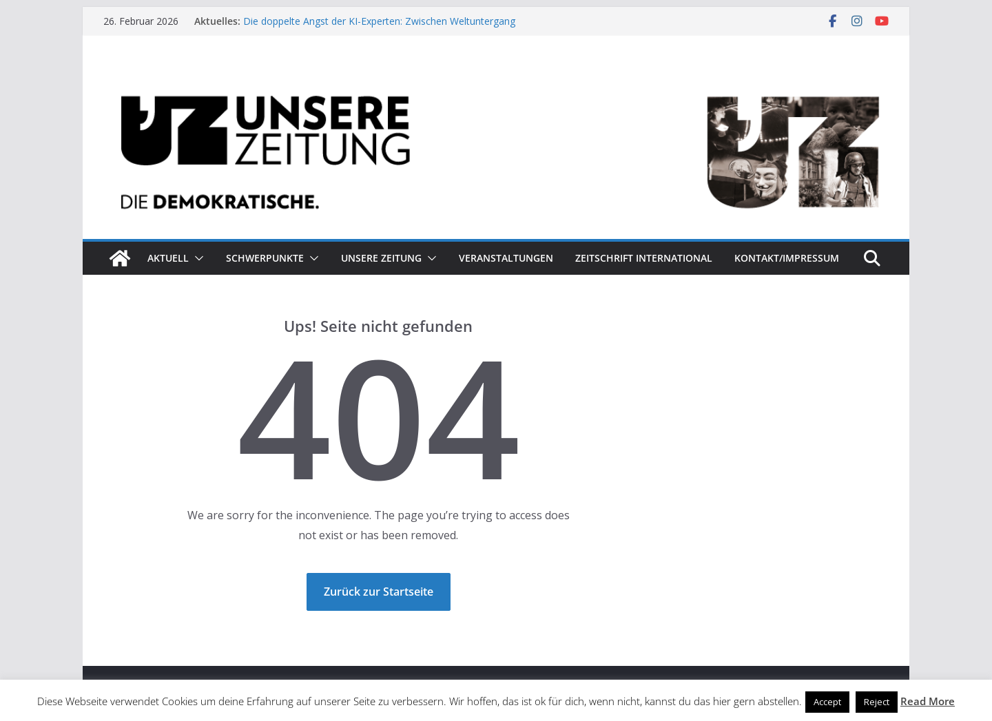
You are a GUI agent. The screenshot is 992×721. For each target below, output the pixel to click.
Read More (927, 701)
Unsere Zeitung (381, 257)
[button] (196, 258)
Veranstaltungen (506, 257)
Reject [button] (876, 702)
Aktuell (168, 257)
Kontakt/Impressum (786, 257)
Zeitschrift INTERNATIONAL (643, 257)
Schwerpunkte (265, 257)
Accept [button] (827, 702)
